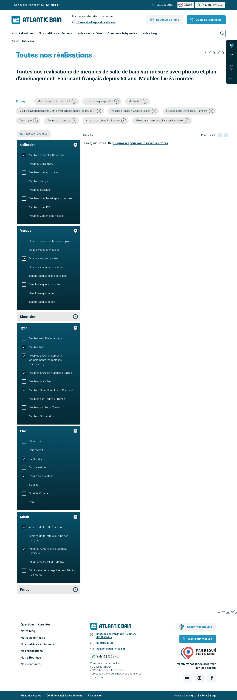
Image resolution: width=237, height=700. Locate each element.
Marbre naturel (37, 467)
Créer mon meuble (199, 626)
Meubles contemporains (43, 172)
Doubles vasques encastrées (46, 267)
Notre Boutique (31, 657)
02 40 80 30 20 (165, 5)
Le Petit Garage (207, 695)
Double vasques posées (43, 258)
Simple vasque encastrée (44, 284)
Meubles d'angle (39, 181)
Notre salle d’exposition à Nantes (96, 22)
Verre (32, 502)
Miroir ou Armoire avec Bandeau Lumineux (48, 551)
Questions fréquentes (122, 33)
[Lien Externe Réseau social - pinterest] (199, 678)
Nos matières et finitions (55, 33)
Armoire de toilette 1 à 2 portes (48, 527)
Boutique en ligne (167, 19)
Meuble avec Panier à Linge (45, 338)
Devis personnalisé (209, 19)
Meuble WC (36, 347)
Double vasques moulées (44, 249)
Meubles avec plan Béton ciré (47, 155)
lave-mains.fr (53, 4)
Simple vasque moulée (43, 293)
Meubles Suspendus (41, 416)
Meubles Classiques (41, 163)
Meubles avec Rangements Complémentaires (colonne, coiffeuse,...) (45, 360)
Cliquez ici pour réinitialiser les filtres (140, 143)
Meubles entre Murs (41, 381)
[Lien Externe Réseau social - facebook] (211, 678)
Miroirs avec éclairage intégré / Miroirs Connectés (52, 572)
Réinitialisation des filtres (33, 133)
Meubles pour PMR (40, 207)
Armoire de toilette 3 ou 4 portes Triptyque (48, 538)
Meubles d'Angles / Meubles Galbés (50, 372)
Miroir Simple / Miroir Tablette (46, 561)
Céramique (35, 458)
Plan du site (94, 695)
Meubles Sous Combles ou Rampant (51, 390)
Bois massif (36, 450)
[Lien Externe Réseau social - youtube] (187, 678)
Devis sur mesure (200, 639)
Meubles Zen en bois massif (46, 215)
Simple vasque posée (42, 301)
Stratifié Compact (39, 493)
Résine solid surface (41, 476)
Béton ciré (35, 441)
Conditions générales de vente (64, 695)
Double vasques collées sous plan (49, 241)
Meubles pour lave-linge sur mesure (50, 198)
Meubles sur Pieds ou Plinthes (47, 398)
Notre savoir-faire (89, 33)
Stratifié (33, 484)
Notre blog (149, 33)
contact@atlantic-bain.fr (110, 648)
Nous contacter (31, 664)
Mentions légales (31, 695)
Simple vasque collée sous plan (48, 275)
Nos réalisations (22, 33)
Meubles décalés (39, 189)
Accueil (15, 41)
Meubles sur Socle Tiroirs (44, 407)
